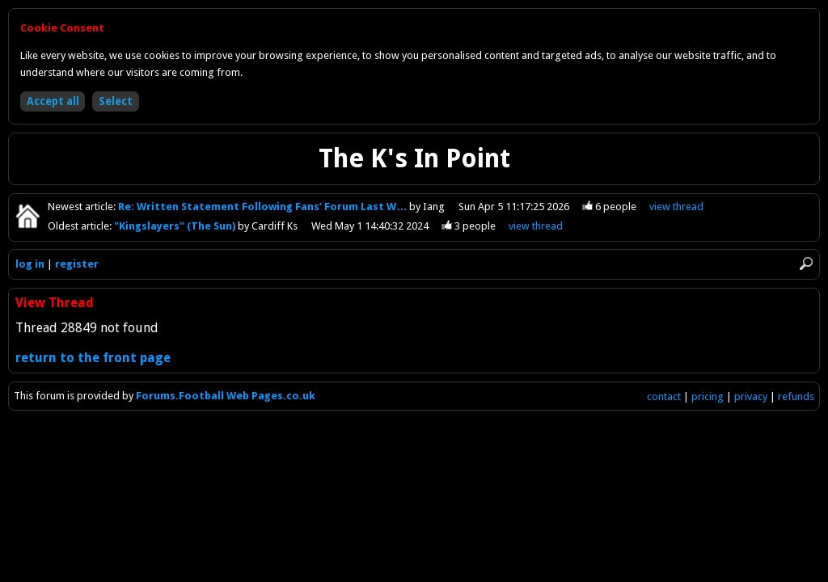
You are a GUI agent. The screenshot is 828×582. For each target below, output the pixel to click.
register (77, 264)
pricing (707, 396)
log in (29, 264)
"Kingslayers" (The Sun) (176, 226)
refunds (796, 396)
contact (664, 396)
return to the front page (93, 357)
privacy (750, 396)
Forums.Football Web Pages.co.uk (225, 396)
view (676, 206)
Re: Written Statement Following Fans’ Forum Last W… (263, 206)
